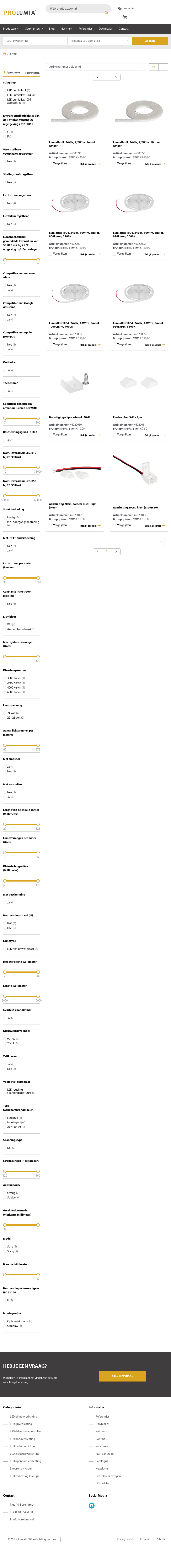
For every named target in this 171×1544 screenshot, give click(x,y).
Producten (9, 28)
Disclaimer (145, 1539)
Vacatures (102, 1446)
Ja (10, 290)
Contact (124, 28)
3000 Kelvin (16, 678)
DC (11, 1148)
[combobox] (78, 8)
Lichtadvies (102, 1483)
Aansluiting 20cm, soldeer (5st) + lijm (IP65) (72, 506)
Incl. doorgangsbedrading (23, 524)
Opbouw (14, 1326)
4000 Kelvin (16, 687)
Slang (12, 1251)
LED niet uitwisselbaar (22, 949)
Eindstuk (14, 1118)
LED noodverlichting (22, 1439)
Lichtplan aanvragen (108, 1476)
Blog (52, 28)
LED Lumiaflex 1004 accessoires (19, 101)
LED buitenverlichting (23, 1446)
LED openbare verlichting (25, 1461)
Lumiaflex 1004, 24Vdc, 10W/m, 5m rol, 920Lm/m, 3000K (138, 234)
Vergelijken (60, 163)
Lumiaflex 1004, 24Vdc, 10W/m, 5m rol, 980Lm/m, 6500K (138, 325)
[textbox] (78, 8)
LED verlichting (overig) (24, 1476)
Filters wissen (32, 73)
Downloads (106, 28)
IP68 (11, 928)
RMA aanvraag (105, 1454)
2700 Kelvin (16, 683)
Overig (13, 1193)
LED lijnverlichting (21, 1424)
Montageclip (16, 1122)
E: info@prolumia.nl (22, 1519)
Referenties (85, 28)
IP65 (11, 923)
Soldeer (13, 1197)
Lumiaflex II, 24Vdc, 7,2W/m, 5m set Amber (72, 144)
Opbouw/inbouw (19, 1321)
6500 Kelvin (16, 692)
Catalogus (102, 1461)
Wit (11, 624)
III (10, 1300)
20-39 (12, 1043)
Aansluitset (16, 1127)
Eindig (13, 517)
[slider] (21, 260)
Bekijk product (90, 163)
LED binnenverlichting (23, 1416)
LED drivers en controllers (26, 1431)
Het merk (66, 28)
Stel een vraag (123, 1376)
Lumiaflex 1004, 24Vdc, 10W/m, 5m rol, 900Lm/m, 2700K (74, 234)
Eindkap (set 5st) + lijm (127, 417)
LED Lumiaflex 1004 (21, 95)
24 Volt (13, 713)
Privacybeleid (125, 1539)
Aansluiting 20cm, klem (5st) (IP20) (135, 507)
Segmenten (32, 28)
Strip (12, 1246)
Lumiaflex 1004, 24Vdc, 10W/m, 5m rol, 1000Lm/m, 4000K (74, 325)
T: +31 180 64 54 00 (21, 1512)
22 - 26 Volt (15, 717)
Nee (11, 161)
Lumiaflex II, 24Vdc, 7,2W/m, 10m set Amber (137, 144)
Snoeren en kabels (21, 1468)
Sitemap (162, 1539)
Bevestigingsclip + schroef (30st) (69, 417)
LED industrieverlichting (24, 1454)
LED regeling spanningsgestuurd (21, 1091)
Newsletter (102, 1468)
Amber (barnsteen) (20, 629)
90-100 (13, 1039)
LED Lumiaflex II (18, 90)
